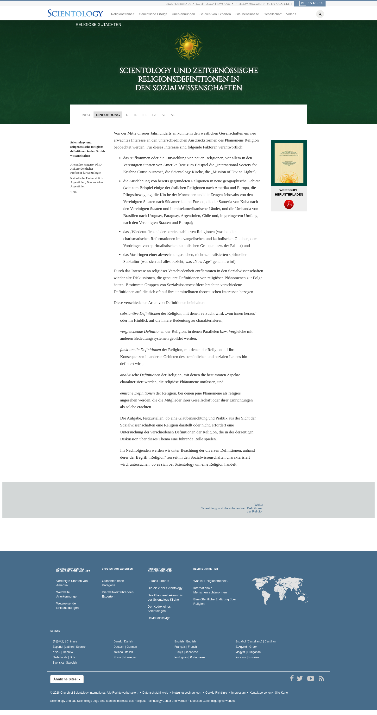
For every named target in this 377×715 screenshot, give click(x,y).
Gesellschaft (273, 14)
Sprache (55, 630)
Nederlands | (65, 657)
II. (135, 115)
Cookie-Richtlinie (216, 692)
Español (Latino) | (70, 646)
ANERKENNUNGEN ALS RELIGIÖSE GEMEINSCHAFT (73, 570)
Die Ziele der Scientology (165, 588)
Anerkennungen (183, 14)
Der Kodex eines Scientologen (159, 609)
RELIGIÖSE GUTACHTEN (98, 25)
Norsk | (125, 657)
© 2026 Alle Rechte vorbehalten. (94, 692)
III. (145, 115)
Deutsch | (125, 646)
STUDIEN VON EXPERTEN (117, 569)
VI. (173, 115)
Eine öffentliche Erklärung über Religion (214, 602)
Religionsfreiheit (122, 14)
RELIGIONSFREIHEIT (205, 569)
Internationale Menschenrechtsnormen (210, 590)
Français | (186, 646)
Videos (291, 14)
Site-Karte (281, 692)
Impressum (238, 692)
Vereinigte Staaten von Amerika (72, 583)
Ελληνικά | (246, 646)
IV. (154, 115)
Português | (190, 657)
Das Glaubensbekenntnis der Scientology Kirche (165, 597)
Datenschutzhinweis (155, 692)
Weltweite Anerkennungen (67, 594)
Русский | (247, 657)
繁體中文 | (65, 641)
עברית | (63, 652)
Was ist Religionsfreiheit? (210, 581)
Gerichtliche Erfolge (153, 14)
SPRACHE (309, 3)
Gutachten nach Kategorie (113, 583)
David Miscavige (159, 618)
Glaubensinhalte (247, 14)
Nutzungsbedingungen (186, 692)
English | (185, 641)
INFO (86, 115)
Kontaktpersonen (261, 692)
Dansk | (123, 641)
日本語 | (186, 652)
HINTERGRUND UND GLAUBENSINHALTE (160, 570)
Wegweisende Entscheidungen (67, 606)
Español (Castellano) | (255, 641)
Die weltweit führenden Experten (118, 594)
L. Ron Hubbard (158, 581)
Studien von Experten (215, 14)
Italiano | (123, 652)
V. (163, 115)
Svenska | (65, 662)
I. (127, 115)
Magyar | (248, 652)
